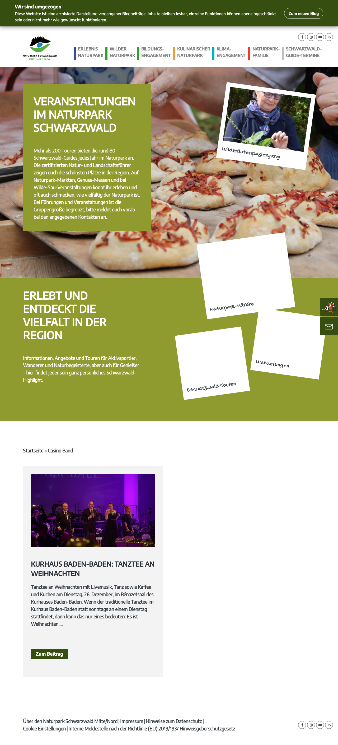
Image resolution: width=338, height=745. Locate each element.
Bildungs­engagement (156, 52)
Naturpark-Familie (266, 52)
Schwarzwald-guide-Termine (304, 52)
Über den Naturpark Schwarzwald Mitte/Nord (70, 721)
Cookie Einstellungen (44, 728)
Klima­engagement (231, 52)
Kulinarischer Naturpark (193, 52)
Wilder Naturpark (122, 52)
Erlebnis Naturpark (90, 52)
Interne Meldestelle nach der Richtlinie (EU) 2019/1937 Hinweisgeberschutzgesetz (151, 728)
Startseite (33, 450)
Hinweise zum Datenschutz (174, 721)
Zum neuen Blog (304, 13)
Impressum (131, 721)
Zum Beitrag (49, 654)
